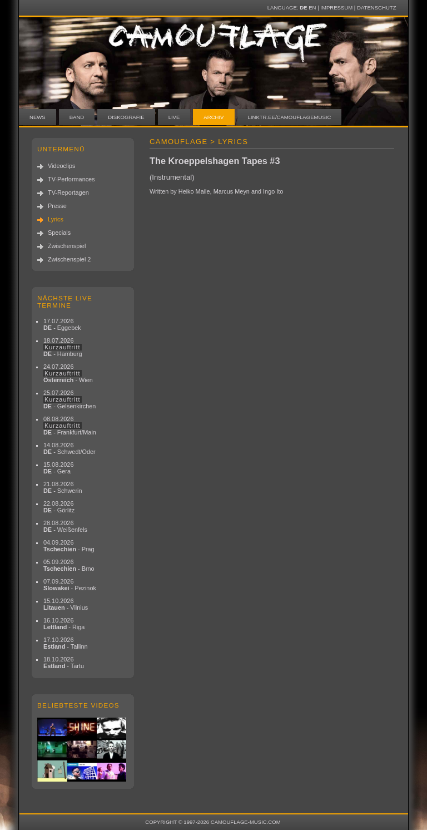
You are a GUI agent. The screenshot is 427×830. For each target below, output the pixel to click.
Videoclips (61, 165)
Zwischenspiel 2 (69, 259)
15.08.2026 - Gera (58, 468)
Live (174, 117)
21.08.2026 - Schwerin (62, 487)
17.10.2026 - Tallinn (65, 643)
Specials (59, 232)
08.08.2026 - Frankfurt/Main (69, 426)
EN (312, 7)
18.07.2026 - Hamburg (62, 347)
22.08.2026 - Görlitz (59, 506)
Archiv (213, 117)
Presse (57, 205)
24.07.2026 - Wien (68, 373)
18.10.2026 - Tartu (63, 662)
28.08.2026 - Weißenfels (65, 526)
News (37, 117)
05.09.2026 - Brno (69, 565)
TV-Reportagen (68, 192)
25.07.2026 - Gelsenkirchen (69, 399)
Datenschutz (376, 7)
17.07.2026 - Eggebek (62, 324)
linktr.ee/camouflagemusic (289, 117)
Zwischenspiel (67, 246)
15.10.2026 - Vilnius (65, 604)
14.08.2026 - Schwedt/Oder (69, 448)
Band (77, 117)
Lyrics (55, 219)
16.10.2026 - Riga (64, 623)
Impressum (336, 7)
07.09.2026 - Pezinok (69, 584)
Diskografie (126, 117)
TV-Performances (71, 179)
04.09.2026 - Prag (69, 545)
